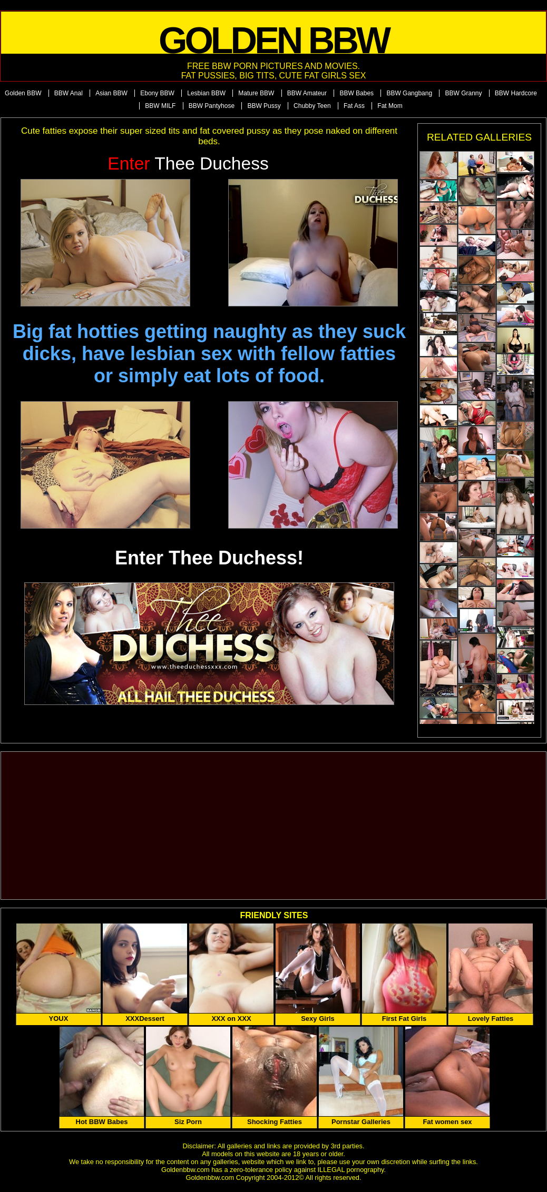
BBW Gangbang (409, 93)
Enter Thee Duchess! (209, 558)
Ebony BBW (157, 93)
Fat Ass (354, 106)
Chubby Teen (312, 106)
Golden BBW (23, 93)
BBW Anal (68, 93)
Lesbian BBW (206, 93)
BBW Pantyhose (212, 106)
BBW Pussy (263, 106)
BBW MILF (160, 106)
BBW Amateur (307, 93)
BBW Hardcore (516, 93)
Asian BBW (111, 93)
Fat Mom (389, 106)
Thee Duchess (188, 163)
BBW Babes (356, 93)
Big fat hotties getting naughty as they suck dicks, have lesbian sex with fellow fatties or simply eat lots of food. (209, 353)
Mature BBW (256, 93)
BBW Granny (463, 93)
